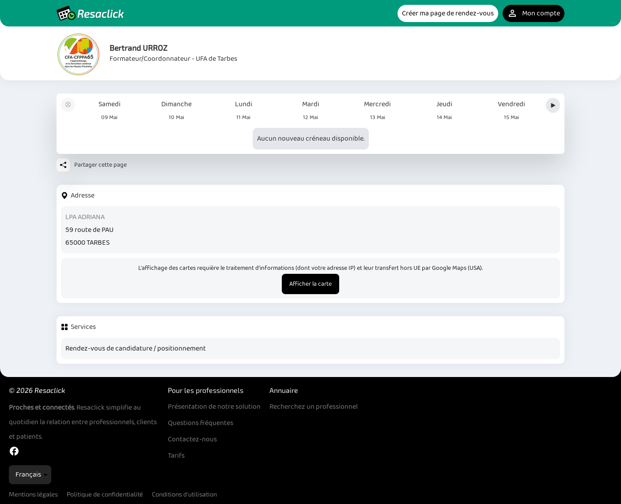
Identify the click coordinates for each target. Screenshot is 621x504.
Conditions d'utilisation (184, 494)
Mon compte (533, 13)
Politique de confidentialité (105, 494)
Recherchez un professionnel (313, 406)
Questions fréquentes (200, 423)
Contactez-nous (192, 439)
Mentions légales (33, 494)
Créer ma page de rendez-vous (448, 13)
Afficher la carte (310, 284)
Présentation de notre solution (214, 406)
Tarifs (176, 455)
